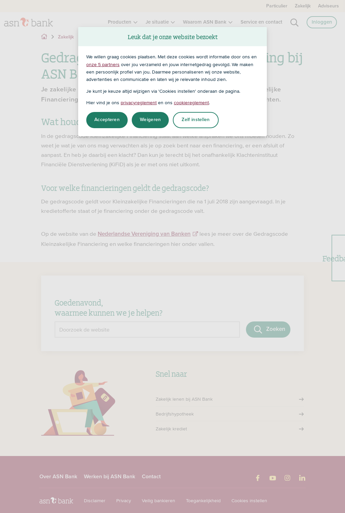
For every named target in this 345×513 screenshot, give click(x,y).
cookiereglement (191, 102)
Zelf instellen (196, 119)
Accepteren (107, 119)
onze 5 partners (103, 64)
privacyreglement (139, 102)
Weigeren (150, 119)
